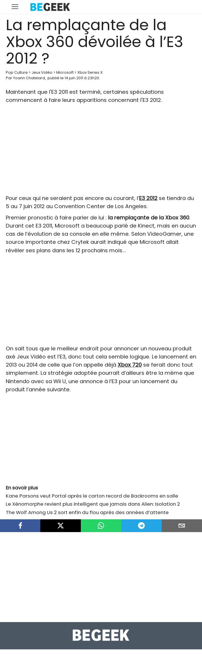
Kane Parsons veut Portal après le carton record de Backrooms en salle (92, 495)
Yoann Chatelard (29, 77)
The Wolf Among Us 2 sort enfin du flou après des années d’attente (87, 512)
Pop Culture (17, 72)
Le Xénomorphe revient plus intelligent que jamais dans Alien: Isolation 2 (93, 503)
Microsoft (65, 72)
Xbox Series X (90, 72)
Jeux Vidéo (42, 72)
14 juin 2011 (74, 77)
